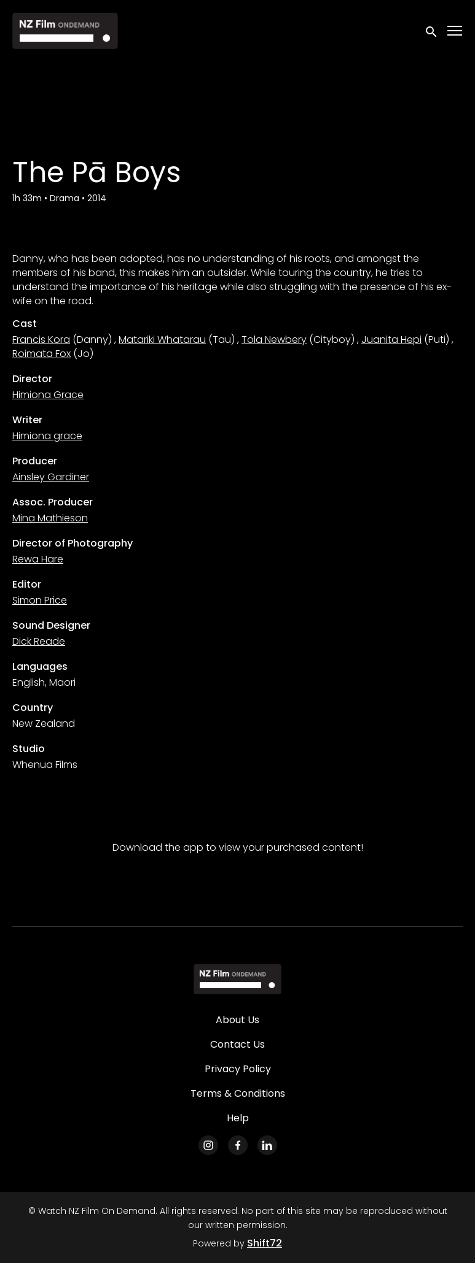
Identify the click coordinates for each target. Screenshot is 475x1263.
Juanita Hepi (391, 339)
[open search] (432, 30)
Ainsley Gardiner (50, 477)
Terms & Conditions (237, 1093)
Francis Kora (41, 339)
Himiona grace (47, 436)
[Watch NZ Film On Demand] (237, 979)
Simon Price (39, 600)
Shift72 (264, 1243)
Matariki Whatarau (162, 339)
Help (238, 1118)
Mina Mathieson (50, 518)
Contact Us (237, 1044)
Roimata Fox (41, 354)
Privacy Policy (238, 1069)
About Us (237, 1020)
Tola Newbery (274, 339)
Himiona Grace (48, 395)
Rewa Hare (37, 559)
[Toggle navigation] (455, 31)
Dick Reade (38, 641)
